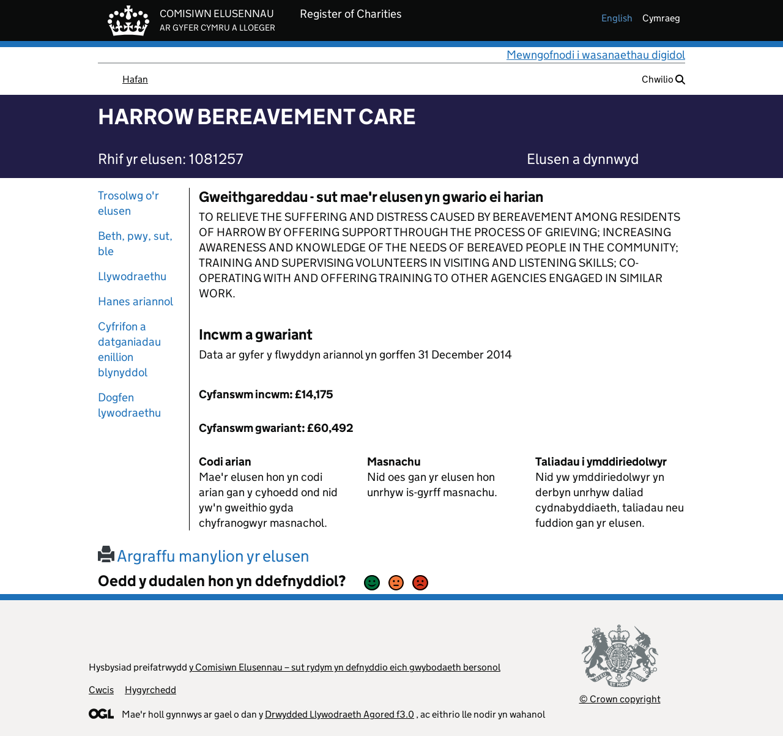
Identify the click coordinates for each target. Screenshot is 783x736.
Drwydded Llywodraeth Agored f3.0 (339, 714)
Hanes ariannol (135, 301)
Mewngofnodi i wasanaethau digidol (596, 55)
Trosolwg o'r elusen (128, 203)
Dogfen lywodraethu (129, 405)
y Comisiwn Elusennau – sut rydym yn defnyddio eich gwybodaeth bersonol (344, 667)
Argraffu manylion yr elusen (204, 556)
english (617, 18)
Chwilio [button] (663, 79)
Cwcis (101, 690)
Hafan (135, 79)
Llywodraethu (132, 276)
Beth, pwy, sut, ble (135, 243)
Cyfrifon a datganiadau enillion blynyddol (129, 349)
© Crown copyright (620, 699)
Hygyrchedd (150, 690)
